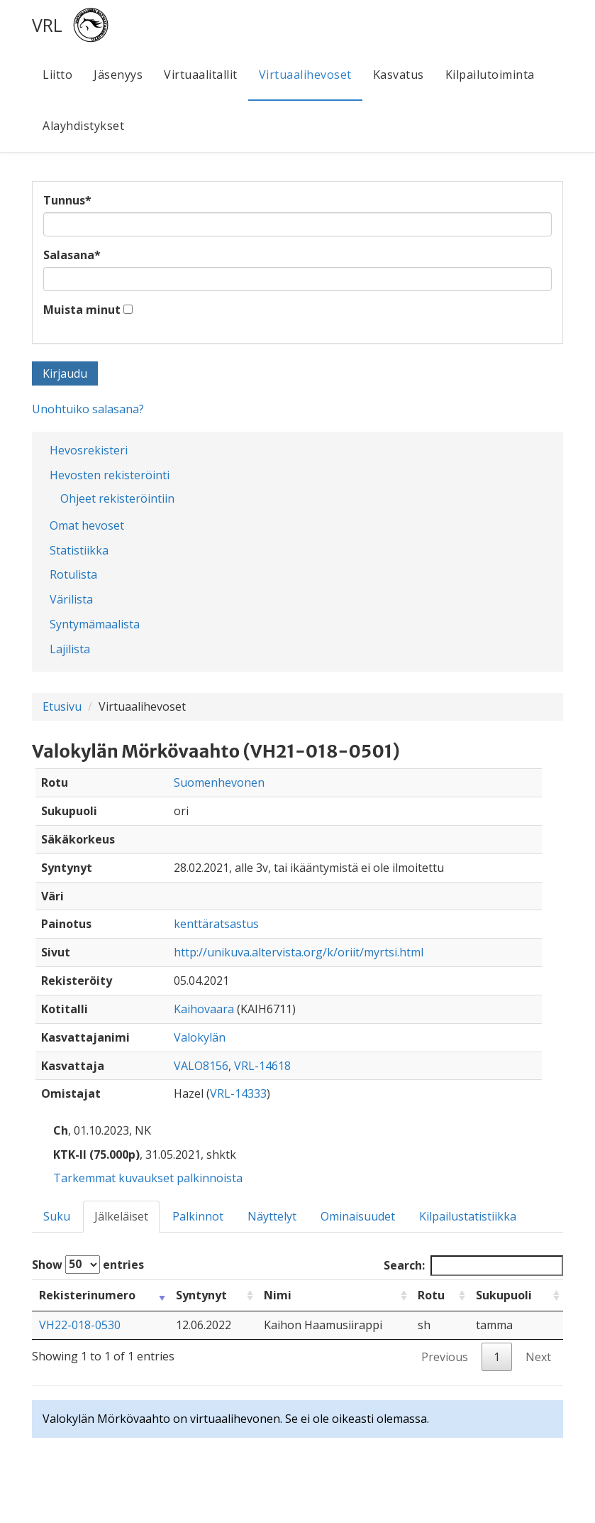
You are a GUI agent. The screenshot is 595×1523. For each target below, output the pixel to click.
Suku (56, 1216)
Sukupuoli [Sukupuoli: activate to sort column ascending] (504, 1295)
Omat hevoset (87, 525)
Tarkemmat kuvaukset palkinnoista (148, 1178)
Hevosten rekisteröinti (109, 475)
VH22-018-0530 (80, 1325)
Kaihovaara (204, 1009)
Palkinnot (197, 1216)
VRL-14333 (238, 1093)
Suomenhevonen (219, 782)
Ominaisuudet (358, 1216)
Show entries (88, 1264)
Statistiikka (79, 550)
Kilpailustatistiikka (467, 1216)
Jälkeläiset (121, 1216)
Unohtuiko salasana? (88, 409)
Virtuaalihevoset (305, 74)
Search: (473, 1265)
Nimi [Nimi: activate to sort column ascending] (277, 1295)
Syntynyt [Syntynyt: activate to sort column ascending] (201, 1295)
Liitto (57, 74)
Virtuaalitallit (201, 74)
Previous (444, 1357)
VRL (47, 25)
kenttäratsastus (216, 924)
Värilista (71, 599)
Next (538, 1357)
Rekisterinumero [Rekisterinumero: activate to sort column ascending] (87, 1295)
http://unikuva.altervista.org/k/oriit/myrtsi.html (298, 952)
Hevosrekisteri (89, 450)
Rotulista (73, 574)
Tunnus (67, 200)
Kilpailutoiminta (490, 74)
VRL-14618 (262, 1066)
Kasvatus (398, 74)
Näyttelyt (272, 1216)
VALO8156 (201, 1066)
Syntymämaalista (95, 624)
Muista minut (82, 309)
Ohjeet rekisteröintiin (117, 498)
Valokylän (200, 1037)
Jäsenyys (118, 74)
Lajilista (70, 649)
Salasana (72, 255)
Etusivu (62, 706)
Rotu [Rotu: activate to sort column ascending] (431, 1295)
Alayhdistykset (83, 125)
